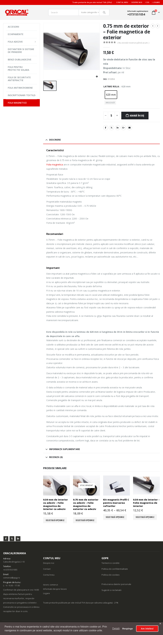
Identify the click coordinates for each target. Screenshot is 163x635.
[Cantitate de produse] (111, 115)
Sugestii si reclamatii (111, 590)
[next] (157, 26)
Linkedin (18, 538)
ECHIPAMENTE (15, 34)
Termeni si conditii (111, 563)
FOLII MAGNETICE (17, 102)
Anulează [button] (110, 102)
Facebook (105, 127)
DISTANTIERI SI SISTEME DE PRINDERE (21, 51)
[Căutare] (104, 12)
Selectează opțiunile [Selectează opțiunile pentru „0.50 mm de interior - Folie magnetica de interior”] (145, 517)
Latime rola (111, 86)
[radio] (111, 95)
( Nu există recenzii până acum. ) (133, 42)
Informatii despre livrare (55, 589)
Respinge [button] (127, 628)
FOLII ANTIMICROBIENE (20, 87)
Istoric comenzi (50, 584)
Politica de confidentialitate (115, 569)
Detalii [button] (116, 628)
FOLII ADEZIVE (15, 41)
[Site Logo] (16, 12)
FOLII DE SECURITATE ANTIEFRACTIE (19, 79)
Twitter (12, 538)
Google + (123, 127)
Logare (156, 2)
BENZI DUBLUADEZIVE (19, 59)
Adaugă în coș (137, 115)
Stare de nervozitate (111, 127)
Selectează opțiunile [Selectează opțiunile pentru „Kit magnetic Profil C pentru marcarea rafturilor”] (115, 517)
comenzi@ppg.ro (11, 577)
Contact (46, 569)
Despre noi (136, 2)
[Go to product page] (56, 485)
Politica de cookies (111, 574)
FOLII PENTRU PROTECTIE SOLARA (18, 68)
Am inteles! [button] (147, 628)
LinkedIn (117, 127)
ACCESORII (13, 26)
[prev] (153, 26)
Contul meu (122, 2)
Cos (147, 2)
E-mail (129, 127)
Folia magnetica (54, 164)
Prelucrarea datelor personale (116, 584)
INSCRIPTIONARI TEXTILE (21, 95)
